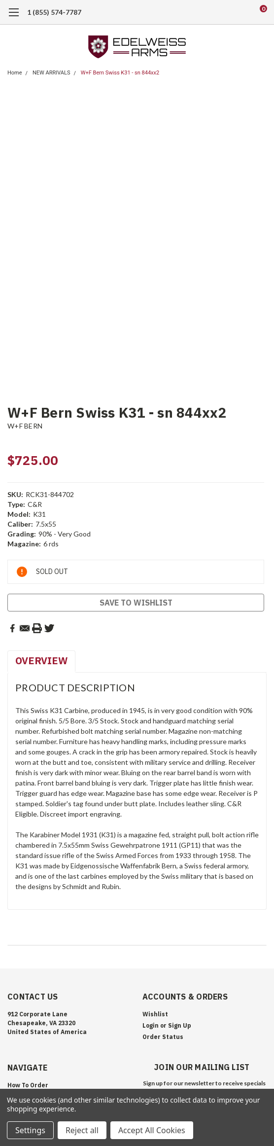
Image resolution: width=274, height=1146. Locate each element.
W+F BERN (24, 426)
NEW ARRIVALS (51, 73)
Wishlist (155, 1014)
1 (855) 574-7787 (54, 12)
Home (14, 73)
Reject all (82, 1130)
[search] (223, 12)
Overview (41, 660)
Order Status (162, 1036)
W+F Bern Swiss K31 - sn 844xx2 (120, 73)
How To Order (27, 1085)
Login (150, 1025)
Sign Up (179, 1025)
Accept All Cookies (151, 1130)
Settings (30, 1130)
